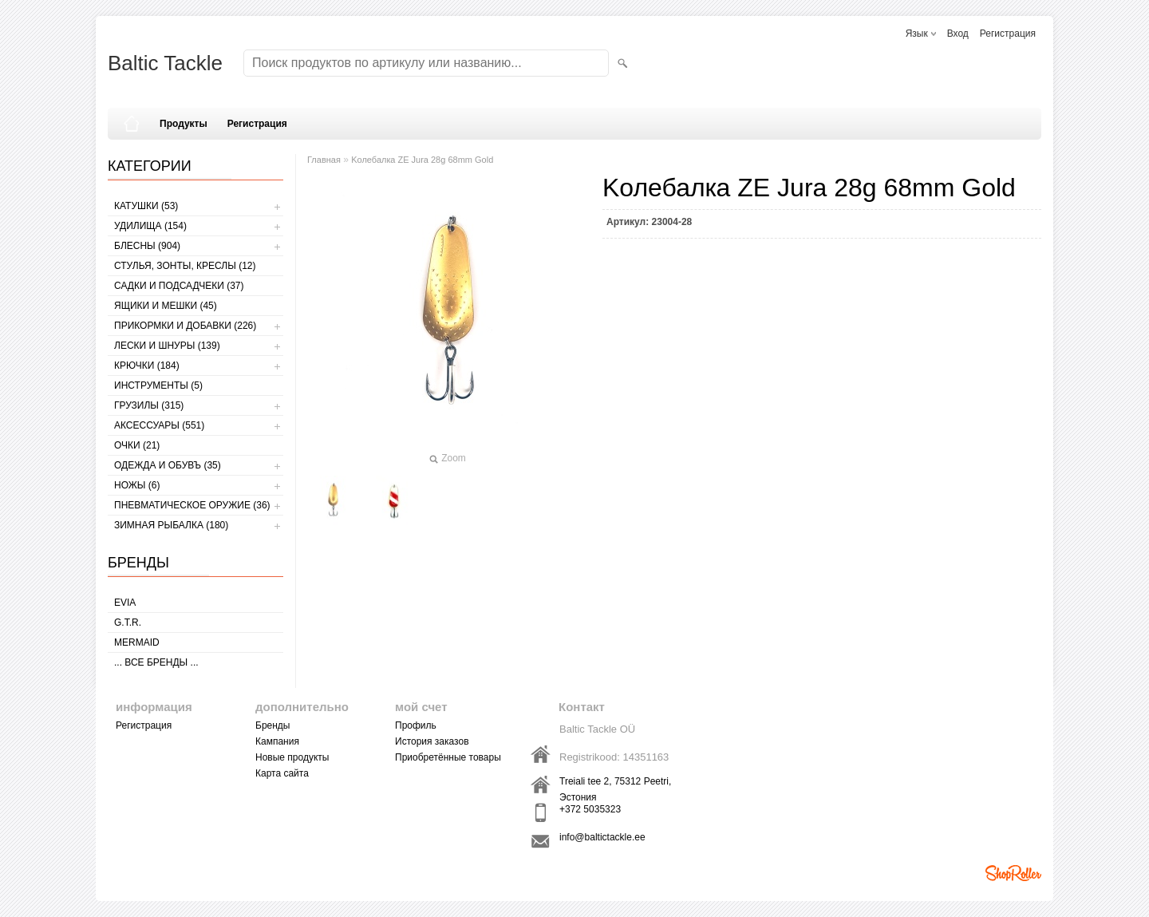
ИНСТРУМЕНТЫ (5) (158, 385)
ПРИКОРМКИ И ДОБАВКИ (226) (185, 325)
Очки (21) (137, 445)
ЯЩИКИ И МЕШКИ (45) (165, 305)
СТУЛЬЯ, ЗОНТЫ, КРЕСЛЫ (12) (185, 265)
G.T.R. (127, 622)
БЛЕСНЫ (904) (147, 245)
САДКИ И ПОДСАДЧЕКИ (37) (178, 285)
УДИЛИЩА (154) (150, 225)
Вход (958, 33)
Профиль (415, 725)
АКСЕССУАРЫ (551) (159, 425)
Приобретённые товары (448, 757)
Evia (125, 602)
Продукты (183, 123)
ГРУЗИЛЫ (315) (149, 405)
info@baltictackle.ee (602, 837)
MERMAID (137, 642)
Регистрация (1008, 33)
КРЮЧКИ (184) (147, 365)
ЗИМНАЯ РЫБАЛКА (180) (171, 525)
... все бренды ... (156, 662)
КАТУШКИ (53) (146, 205)
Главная (324, 159)
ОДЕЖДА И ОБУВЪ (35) (167, 465)
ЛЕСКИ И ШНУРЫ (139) (167, 345)
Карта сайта (282, 773)
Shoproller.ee (1013, 873)
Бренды (272, 725)
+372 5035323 (590, 809)
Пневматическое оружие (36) (192, 505)
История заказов (432, 741)
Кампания (277, 741)
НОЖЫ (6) (137, 485)
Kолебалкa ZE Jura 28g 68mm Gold (422, 159)
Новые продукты (292, 757)
